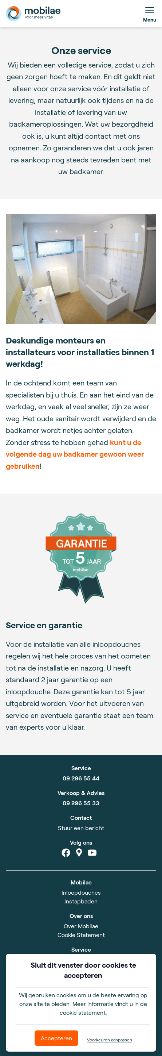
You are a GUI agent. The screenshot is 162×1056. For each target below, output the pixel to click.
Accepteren (56, 1037)
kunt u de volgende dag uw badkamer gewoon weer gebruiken (75, 454)
